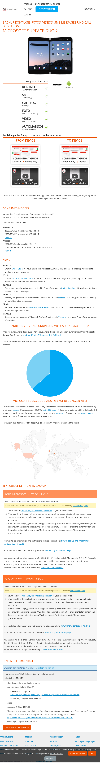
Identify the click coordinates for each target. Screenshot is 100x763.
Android (53, 741)
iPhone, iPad (55, 745)
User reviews (31, 745)
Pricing (28, 4)
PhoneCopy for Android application (36, 510)
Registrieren (47, 9)
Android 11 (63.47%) (32, 335)
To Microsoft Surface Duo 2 (74, 154)
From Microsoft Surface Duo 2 (25, 154)
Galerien (28, 9)
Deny (92, 753)
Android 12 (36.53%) (51, 335)
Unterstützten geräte (47, 4)
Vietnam (62, 317)
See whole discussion (16, 727)
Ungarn (61, 297)
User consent (80, 745)
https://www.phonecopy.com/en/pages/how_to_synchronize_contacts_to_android (44, 695)
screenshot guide (80, 505)
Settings (50, 758)
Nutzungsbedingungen (85, 741)
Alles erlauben (77, 753)
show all (8, 237)
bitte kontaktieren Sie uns (52, 567)
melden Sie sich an (46, 668)
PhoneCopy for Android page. (58, 550)
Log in (27, 14)
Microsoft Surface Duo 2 (22, 278)
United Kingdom (68, 288)
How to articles (7, 741)
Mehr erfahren (56, 753)
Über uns (29, 741)
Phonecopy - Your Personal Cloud (10, 9)
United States (17, 268)
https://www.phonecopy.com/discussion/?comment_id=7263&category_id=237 (40, 717)
